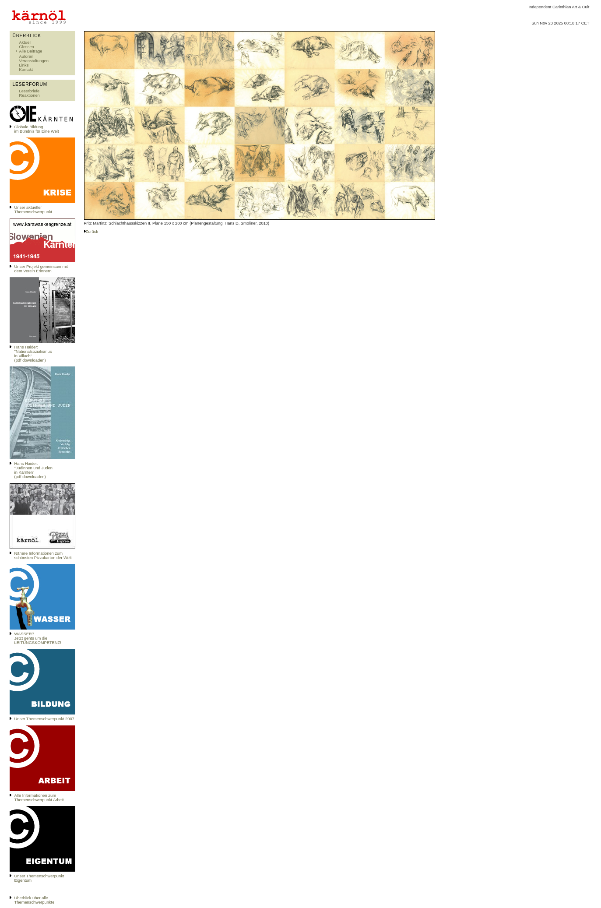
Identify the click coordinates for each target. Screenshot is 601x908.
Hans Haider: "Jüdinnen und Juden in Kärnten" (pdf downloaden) (33, 470)
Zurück (92, 231)
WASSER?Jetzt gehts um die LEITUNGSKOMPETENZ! (37, 638)
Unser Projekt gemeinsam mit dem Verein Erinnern (41, 268)
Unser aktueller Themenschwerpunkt (33, 209)
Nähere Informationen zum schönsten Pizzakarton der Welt (43, 555)
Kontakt (26, 69)
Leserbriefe (29, 91)
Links (24, 65)
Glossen (26, 47)
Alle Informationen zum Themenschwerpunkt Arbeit (39, 797)
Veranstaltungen (34, 61)
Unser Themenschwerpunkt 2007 (44, 719)
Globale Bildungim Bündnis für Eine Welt (36, 129)
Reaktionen (29, 95)
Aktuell (25, 42)
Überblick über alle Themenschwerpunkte (34, 900)
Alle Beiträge (30, 51)
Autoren (26, 56)
